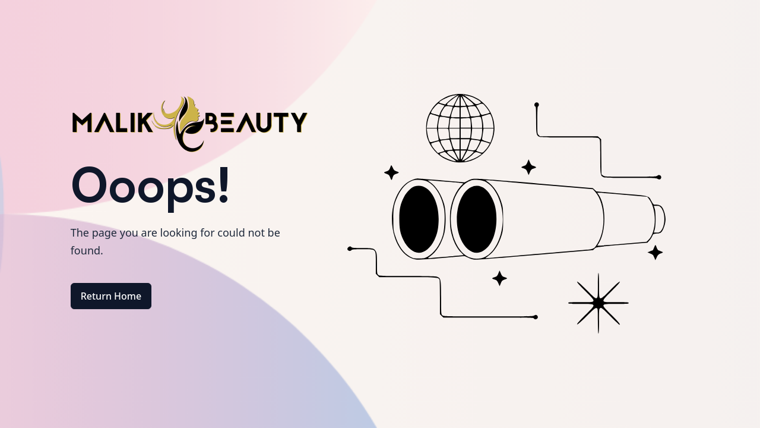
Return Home (111, 296)
